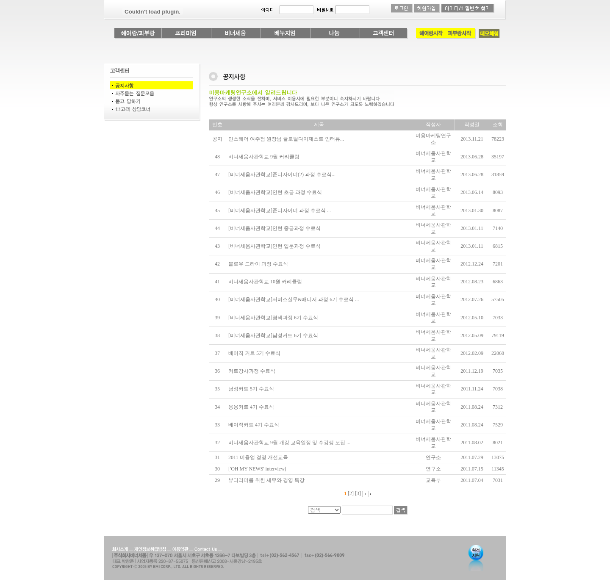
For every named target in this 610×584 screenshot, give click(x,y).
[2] (351, 493)
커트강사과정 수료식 (251, 371)
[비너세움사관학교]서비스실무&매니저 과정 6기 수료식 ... (293, 299)
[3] (358, 493)
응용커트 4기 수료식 (251, 407)
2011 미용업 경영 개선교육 (258, 457)
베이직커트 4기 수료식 (253, 425)
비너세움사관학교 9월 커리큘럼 (263, 157)
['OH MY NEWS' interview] (257, 469)
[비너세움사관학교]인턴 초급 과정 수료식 (275, 192)
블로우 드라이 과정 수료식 (258, 264)
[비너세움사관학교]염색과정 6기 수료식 (273, 318)
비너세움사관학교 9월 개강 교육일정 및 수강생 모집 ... (289, 443)
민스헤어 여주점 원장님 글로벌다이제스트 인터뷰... (286, 139)
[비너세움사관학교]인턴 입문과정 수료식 (274, 246)
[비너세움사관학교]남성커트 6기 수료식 (273, 335)
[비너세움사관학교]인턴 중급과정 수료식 (274, 228)
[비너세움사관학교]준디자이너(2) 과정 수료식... (282, 174)
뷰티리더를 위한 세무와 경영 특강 (266, 480)
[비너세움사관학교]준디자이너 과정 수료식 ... (279, 210)
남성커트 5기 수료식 (251, 389)
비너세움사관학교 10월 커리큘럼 (265, 282)
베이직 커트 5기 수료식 (254, 353)
